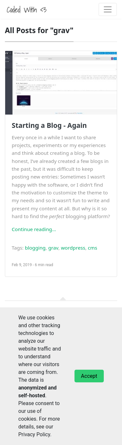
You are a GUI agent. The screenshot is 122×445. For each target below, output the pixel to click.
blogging (35, 247)
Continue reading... (34, 229)
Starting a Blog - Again (49, 125)
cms (92, 247)
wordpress (73, 247)
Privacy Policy (34, 434)
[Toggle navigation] (108, 9)
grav (53, 247)
